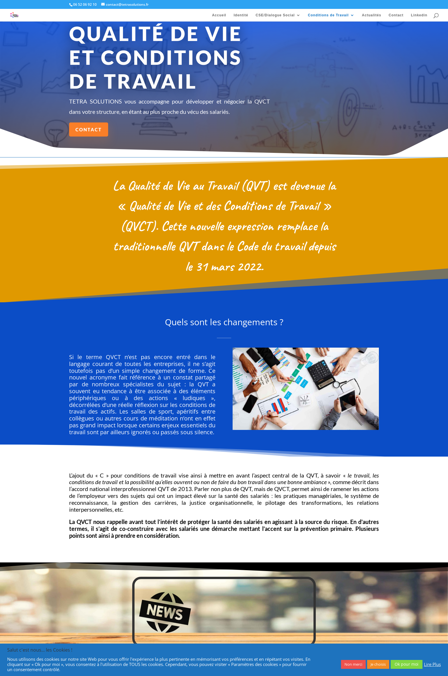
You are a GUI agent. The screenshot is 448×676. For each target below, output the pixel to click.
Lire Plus (432, 664)
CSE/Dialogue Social (275, 15)
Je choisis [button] (378, 664)
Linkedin (419, 15)
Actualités (371, 15)
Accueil (219, 15)
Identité (241, 15)
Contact (396, 15)
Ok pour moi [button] (406, 664)
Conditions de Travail (328, 15)
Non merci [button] (353, 664)
